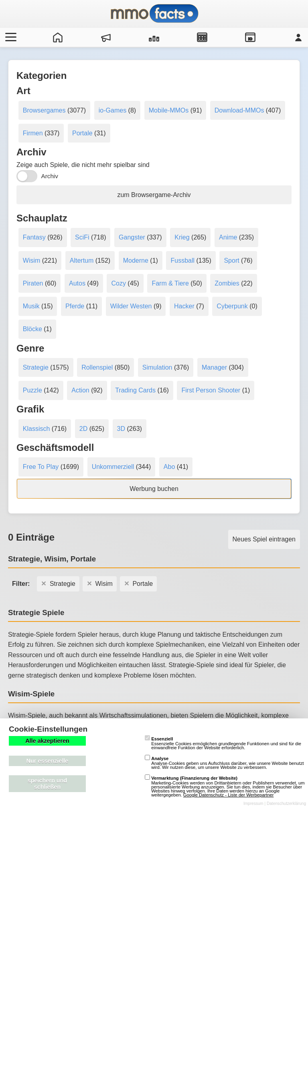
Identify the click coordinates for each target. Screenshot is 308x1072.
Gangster (132, 237)
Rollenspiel (97, 367)
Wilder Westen (131, 306)
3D (121, 428)
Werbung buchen (154, 488)
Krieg (181, 237)
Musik (31, 306)
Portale (82, 133)
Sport (231, 260)
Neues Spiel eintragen (264, 539)
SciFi (82, 237)
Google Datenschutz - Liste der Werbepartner (228, 794)
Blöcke (32, 329)
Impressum (253, 803)
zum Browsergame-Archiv (153, 194)
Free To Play (41, 466)
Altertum (82, 260)
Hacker (184, 306)
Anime (228, 237)
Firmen (33, 133)
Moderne (135, 260)
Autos (77, 283)
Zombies (227, 283)
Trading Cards (135, 390)
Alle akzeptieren (47, 741)
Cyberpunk (232, 306)
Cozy (118, 283)
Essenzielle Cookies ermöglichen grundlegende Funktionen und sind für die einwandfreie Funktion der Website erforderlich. (223, 743)
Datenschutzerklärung (286, 803)
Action (80, 390)
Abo (169, 466)
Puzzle (32, 390)
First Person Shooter (210, 390)
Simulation (157, 367)
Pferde (74, 306)
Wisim (32, 260)
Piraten (33, 283)
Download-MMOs (239, 110)
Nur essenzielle (47, 761)
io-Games (112, 110)
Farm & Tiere (170, 283)
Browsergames (44, 110)
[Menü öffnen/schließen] (9, 37)
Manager (214, 367)
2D (83, 428)
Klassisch (36, 428)
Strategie (36, 367)
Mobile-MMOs (169, 110)
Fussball (182, 260)
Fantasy (34, 237)
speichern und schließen (47, 783)
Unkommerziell (113, 466)
